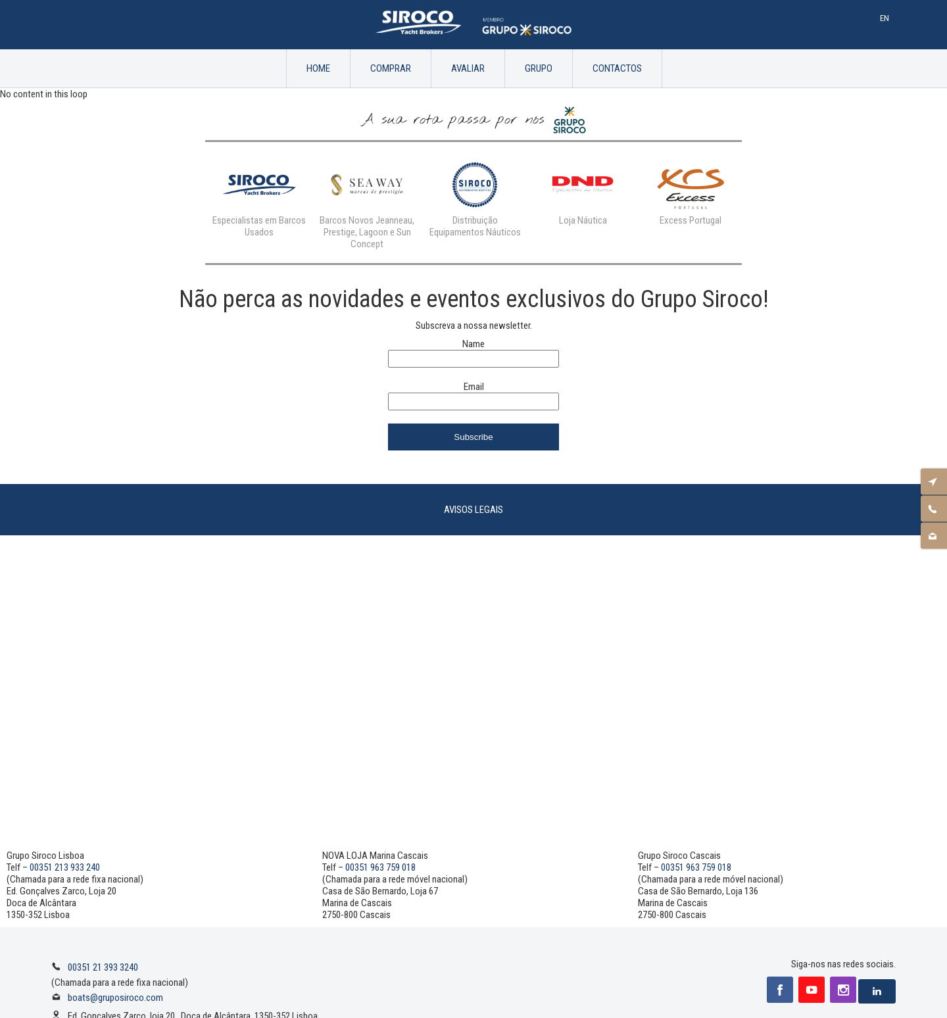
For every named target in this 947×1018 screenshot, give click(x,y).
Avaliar (468, 68)
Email (474, 387)
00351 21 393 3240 (103, 967)
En (884, 18)
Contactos (617, 68)
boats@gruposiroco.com (115, 998)
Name (473, 344)
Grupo (538, 68)
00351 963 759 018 (380, 867)
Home (318, 68)
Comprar (390, 68)
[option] (259, 197)
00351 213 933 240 (65, 867)
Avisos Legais (473, 510)
